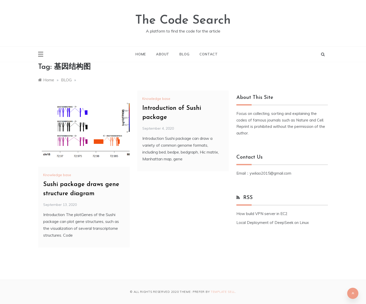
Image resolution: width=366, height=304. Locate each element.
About (162, 54)
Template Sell (223, 292)
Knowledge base (57, 175)
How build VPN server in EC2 (261, 213)
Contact (209, 54)
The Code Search (183, 20)
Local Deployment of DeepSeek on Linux (272, 222)
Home (140, 54)
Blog (184, 54)
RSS (248, 197)
